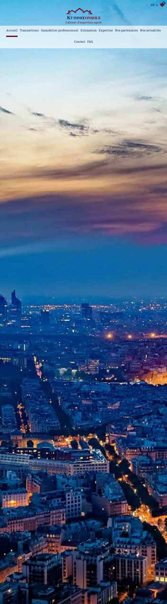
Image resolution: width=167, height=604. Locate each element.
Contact (79, 42)
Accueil (12, 30)
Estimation (89, 30)
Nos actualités (150, 30)
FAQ (90, 42)
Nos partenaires (126, 30)
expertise (106, 30)
